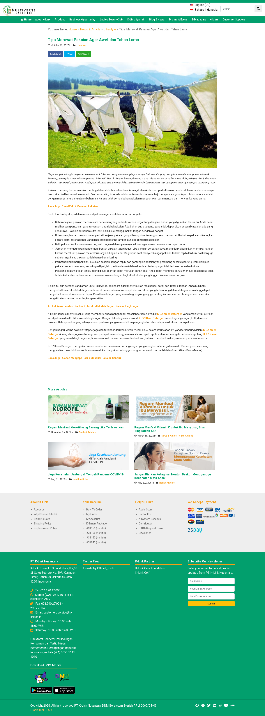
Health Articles (185, 436)
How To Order (94, 509)
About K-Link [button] (43, 19)
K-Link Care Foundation (150, 568)
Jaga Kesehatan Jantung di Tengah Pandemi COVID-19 (85, 474)
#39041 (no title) (96, 542)
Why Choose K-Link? (45, 514)
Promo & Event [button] (178, 19)
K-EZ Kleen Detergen (169, 313)
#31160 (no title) (96, 537)
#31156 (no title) (96, 532)
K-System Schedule (150, 518)
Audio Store (146, 509)
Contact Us (145, 514)
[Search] (236, 9)
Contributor (145, 523)
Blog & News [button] (157, 19)
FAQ (49, 710)
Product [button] (60, 19)
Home (27, 19)
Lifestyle (110, 29)
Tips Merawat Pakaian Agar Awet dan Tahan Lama (93, 39)
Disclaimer (145, 532)
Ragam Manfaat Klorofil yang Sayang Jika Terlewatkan (85, 427)
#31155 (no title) (96, 528)
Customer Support (234, 19)
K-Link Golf (142, 572)
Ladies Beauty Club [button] (112, 19)
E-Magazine (199, 19)
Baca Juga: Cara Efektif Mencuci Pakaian (73, 206)
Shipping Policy (42, 523)
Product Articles (87, 432)
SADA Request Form (151, 528)
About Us (39, 509)
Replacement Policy (45, 528)
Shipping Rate (42, 518)
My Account (93, 518)
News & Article (90, 29)
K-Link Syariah (136, 19)
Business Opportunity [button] (82, 19)
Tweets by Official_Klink (98, 568)
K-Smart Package (96, 523)
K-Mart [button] (214, 19)
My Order (91, 514)
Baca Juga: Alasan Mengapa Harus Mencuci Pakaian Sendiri (84, 358)
